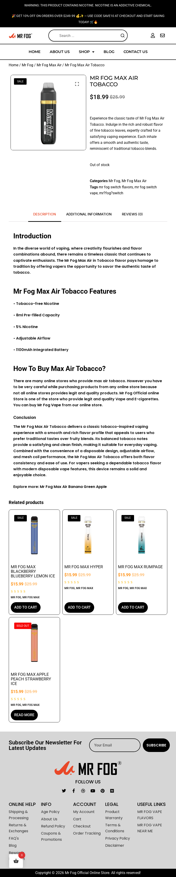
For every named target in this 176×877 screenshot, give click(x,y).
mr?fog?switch (111, 193)
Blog (109, 52)
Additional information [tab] (89, 214)
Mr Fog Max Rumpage (140, 567)
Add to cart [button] (25, 607)
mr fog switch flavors (116, 187)
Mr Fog (27, 65)
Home (35, 52)
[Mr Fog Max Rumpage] (141, 535)
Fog (46, 405)
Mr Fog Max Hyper (83, 567)
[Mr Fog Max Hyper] (88, 535)
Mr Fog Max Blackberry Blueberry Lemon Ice (33, 571)
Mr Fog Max (31, 597)
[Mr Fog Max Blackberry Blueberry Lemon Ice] (34, 535)
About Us (60, 52)
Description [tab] (44, 214)
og (74, 260)
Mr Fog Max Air (49, 65)
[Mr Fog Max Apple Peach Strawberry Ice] (34, 642)
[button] (77, 84)
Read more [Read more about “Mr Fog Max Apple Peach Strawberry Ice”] (24, 715)
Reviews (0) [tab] (132, 214)
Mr (66, 260)
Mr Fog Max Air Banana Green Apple (73, 486)
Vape (55, 405)
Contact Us (136, 52)
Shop (86, 52)
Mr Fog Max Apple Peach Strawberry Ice (31, 679)
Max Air (84, 260)
